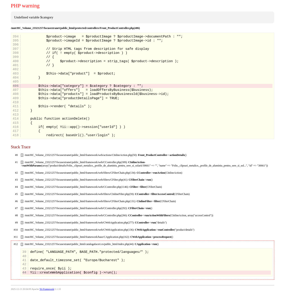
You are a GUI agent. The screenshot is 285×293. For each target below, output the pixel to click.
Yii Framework (47, 289)
